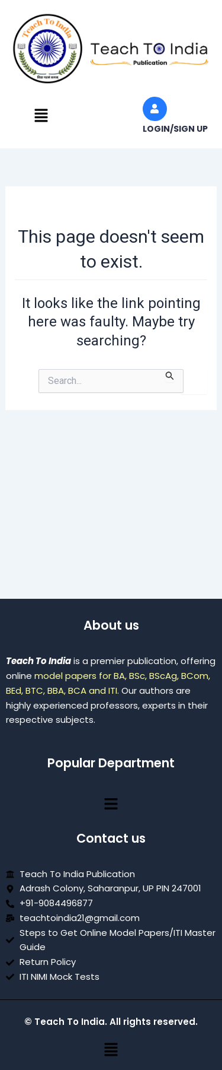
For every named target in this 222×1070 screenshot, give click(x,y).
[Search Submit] (170, 375)
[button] (41, 116)
